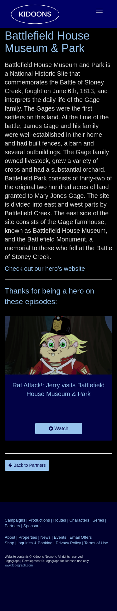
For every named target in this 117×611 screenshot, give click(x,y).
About (10, 537)
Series (98, 520)
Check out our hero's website (45, 268)
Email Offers (81, 537)
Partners (12, 525)
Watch (58, 428)
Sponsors (32, 525)
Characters (79, 520)
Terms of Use (96, 543)
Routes (59, 520)
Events (60, 537)
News (45, 537)
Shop (9, 543)
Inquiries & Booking (34, 543)
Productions (39, 520)
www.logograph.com (19, 565)
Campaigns (15, 520)
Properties (28, 537)
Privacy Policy (68, 543)
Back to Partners (27, 465)
